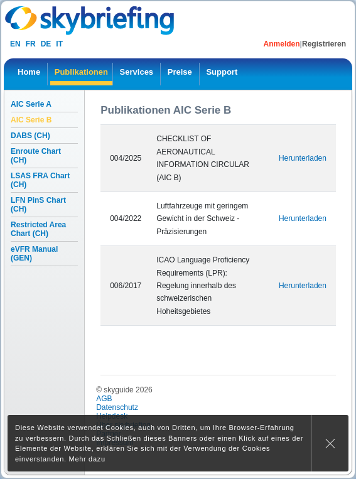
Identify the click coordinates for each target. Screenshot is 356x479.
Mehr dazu (87, 459)
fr (31, 44)
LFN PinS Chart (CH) (38, 204)
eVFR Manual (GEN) (34, 253)
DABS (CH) (30, 135)
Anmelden (282, 44)
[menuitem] (29, 74)
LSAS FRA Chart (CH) (40, 180)
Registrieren (324, 44)
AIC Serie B (31, 120)
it (59, 44)
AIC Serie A (31, 104)
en (15, 44)
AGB (104, 398)
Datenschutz (117, 407)
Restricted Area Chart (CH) (38, 229)
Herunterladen (302, 158)
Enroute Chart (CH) (36, 155)
